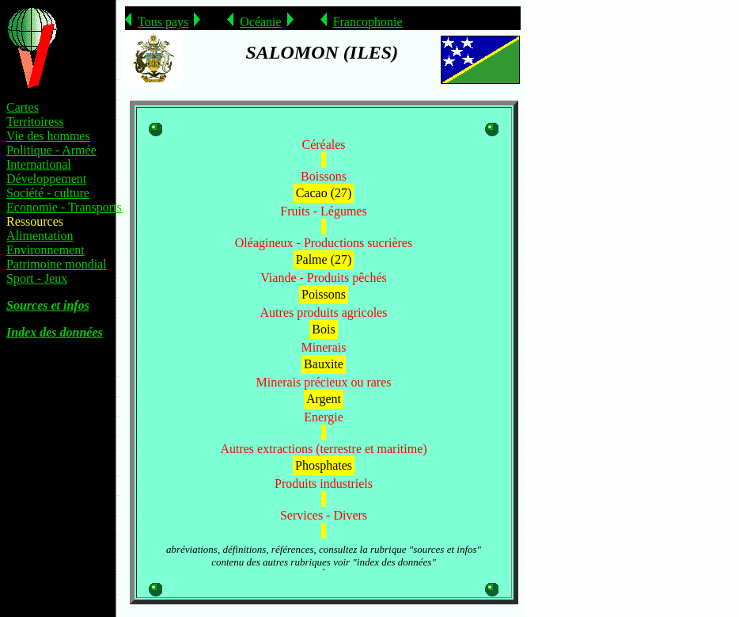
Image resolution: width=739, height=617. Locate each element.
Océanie (260, 22)
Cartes (22, 107)
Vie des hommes (48, 136)
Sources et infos (47, 305)
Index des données (54, 332)
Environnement (45, 250)
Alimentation (39, 235)
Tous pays (163, 22)
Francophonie (368, 22)
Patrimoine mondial (56, 264)
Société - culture (47, 193)
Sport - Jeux (36, 278)
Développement (46, 178)
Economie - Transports (64, 207)
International (38, 164)
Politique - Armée (51, 150)
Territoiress (35, 121)
